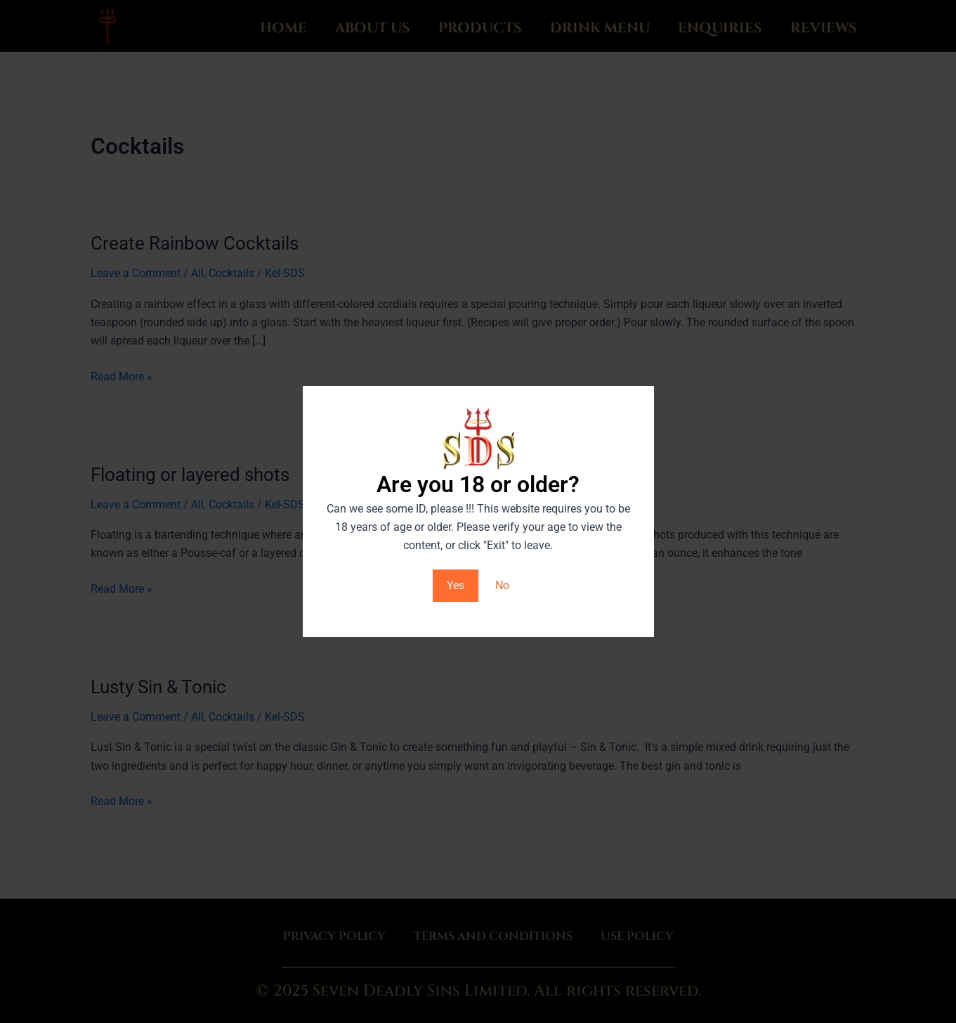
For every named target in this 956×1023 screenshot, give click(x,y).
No (502, 585)
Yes (455, 585)
